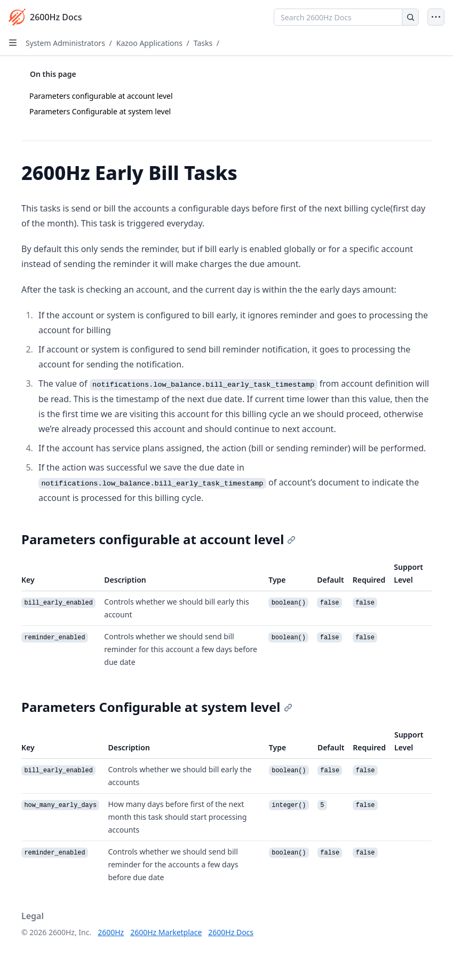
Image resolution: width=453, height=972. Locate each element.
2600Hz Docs (230, 932)
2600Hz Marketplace (166, 932)
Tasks (203, 43)
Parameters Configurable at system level (100, 111)
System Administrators (65, 43)
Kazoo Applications (149, 43)
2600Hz (111, 932)
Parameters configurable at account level (101, 96)
